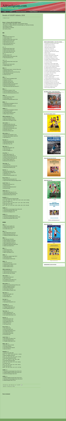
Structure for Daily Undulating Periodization (52, 66)
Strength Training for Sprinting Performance (52, 59)
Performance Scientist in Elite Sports (51, 60)
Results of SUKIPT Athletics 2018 (14, 15)
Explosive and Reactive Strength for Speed (52, 70)
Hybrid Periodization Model (49, 76)
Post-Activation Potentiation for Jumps (51, 58)
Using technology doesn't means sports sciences (53, 83)
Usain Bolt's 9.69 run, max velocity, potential (52, 79)
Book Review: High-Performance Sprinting (52, 51)
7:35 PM (18, 385)
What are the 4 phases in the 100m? (51, 86)
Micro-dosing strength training (50, 87)
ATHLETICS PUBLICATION (21, 11)
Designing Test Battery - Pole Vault (51, 56)
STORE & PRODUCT (34, 11)
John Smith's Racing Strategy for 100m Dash (52, 71)
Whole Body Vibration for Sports (50, 47)
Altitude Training (47, 52)
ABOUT (11, 11)
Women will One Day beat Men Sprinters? (52, 64)
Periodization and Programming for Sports (52, 43)
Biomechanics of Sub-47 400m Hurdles (51, 63)
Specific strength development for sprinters (52, 78)
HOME (5, 11)
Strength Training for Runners (50, 44)
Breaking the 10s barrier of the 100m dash (52, 82)
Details (55, 199)
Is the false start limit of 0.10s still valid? (51, 84)
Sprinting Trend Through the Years (50, 50)
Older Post (37, 414)
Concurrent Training (48, 62)
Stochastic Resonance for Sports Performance (53, 68)
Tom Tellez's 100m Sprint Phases (50, 72)
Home (21, 414)
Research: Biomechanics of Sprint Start (51, 55)
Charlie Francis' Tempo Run (49, 48)
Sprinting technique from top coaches (51, 80)
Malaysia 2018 (11, 386)
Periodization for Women (49, 74)
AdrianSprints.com (15, 5)
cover (57, 260)
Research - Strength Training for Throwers (52, 75)
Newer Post (5, 414)
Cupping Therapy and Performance (51, 67)
